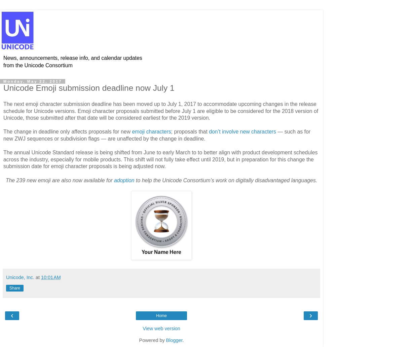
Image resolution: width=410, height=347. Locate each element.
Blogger (174, 340)
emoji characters (151, 131)
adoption (124, 180)
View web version (161, 328)
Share (14, 288)
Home (161, 315)
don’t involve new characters (242, 131)
